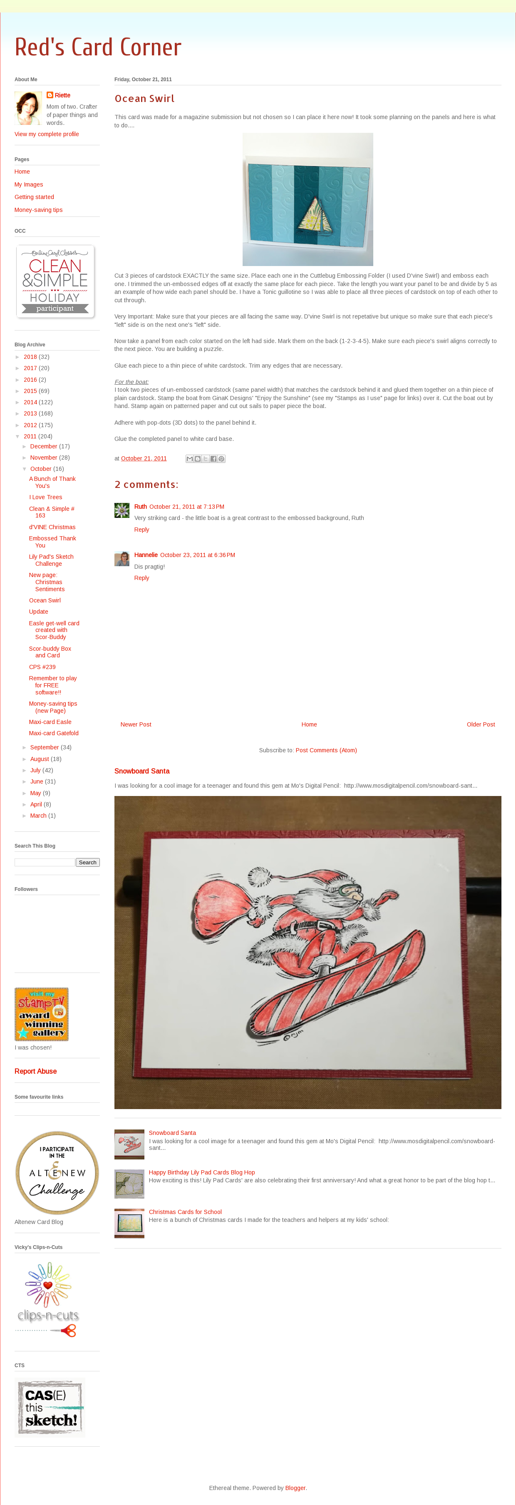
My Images (29, 184)
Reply (141, 529)
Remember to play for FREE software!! (53, 685)
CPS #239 (42, 667)
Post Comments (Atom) (326, 750)
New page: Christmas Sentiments (47, 582)
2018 (31, 356)
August (40, 759)
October (41, 468)
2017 (31, 368)
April (37, 804)
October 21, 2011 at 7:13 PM (186, 506)
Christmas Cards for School (185, 1212)
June (37, 781)
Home (309, 724)
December (44, 446)
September (45, 747)
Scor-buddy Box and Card (50, 652)
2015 (31, 391)
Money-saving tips (39, 209)
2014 (31, 402)
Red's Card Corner (98, 47)
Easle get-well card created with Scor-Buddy (54, 630)
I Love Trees (45, 497)
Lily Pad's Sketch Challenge (51, 560)
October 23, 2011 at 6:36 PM (197, 555)
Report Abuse (36, 1071)
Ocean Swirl (45, 600)
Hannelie (146, 555)
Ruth (140, 506)
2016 (31, 379)
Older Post (481, 724)
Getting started (34, 197)
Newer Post (136, 724)
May (36, 793)
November (44, 457)
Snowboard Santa (141, 771)
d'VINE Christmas (52, 527)
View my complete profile (47, 134)
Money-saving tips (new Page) (53, 707)
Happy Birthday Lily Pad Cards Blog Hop (202, 1172)
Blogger (295, 1488)
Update (38, 611)
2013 (31, 413)
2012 (31, 425)
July (36, 770)
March (39, 815)
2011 (31, 436)
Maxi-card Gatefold (54, 733)
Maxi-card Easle (50, 722)
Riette (62, 95)
